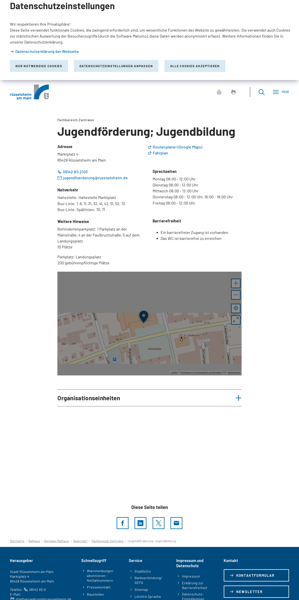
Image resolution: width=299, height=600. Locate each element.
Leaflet (174, 372)
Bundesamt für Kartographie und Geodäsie (201, 372)
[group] (149, 323)
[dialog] (149, 40)
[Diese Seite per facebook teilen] (123, 523)
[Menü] (281, 92)
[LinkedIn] (140, 523)
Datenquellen (234, 372)
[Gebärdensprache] (233, 92)
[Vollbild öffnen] (236, 320)
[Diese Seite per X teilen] (158, 523)
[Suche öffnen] (261, 92)
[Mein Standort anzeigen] (236, 308)
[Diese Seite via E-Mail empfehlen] (176, 523)
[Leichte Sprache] (219, 92)
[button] (236, 283)
